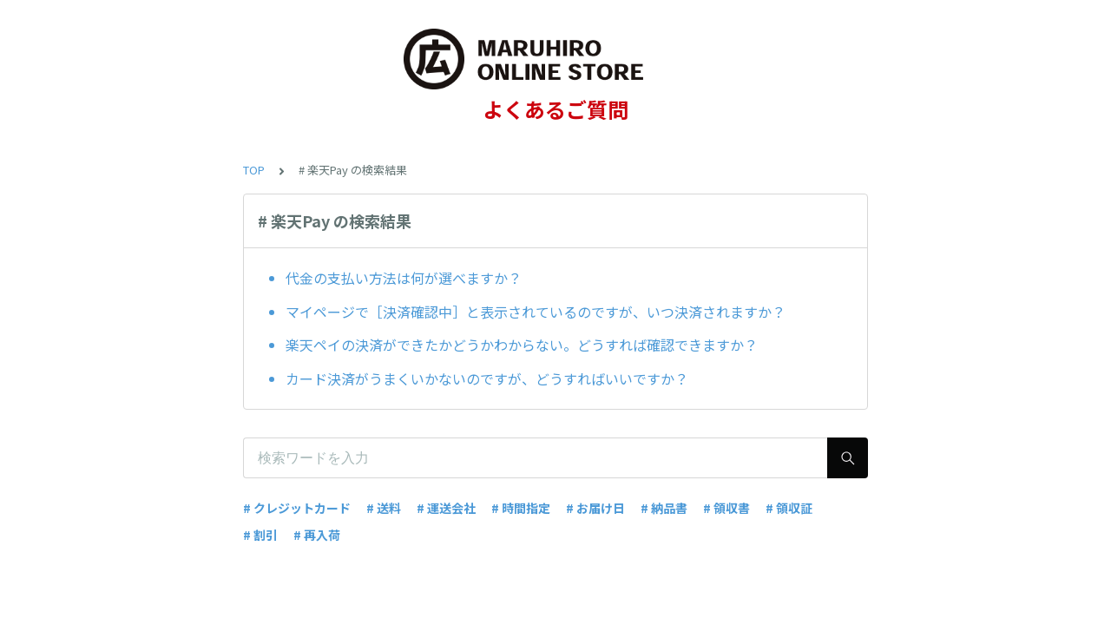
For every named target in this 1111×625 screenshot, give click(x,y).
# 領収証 (789, 507)
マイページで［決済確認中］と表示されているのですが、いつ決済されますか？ (536, 311)
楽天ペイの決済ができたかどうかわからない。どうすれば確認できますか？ (522, 344)
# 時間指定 (520, 507)
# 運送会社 (446, 507)
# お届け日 (595, 507)
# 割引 (260, 534)
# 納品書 (664, 507)
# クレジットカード (297, 507)
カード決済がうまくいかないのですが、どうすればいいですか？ (487, 378)
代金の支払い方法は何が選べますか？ (404, 277)
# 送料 (383, 507)
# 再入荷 (316, 534)
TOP (254, 169)
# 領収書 (726, 507)
